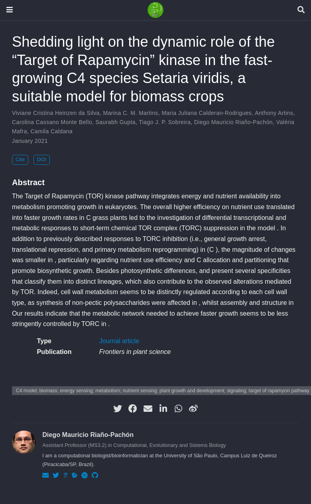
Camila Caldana (52, 131)
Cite (20, 159)
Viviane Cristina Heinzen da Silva (56, 113)
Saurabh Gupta (116, 122)
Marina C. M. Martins (130, 113)
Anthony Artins (274, 113)
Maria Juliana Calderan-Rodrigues (206, 113)
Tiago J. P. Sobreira (165, 122)
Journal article (119, 340)
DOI (41, 159)
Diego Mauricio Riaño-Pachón (233, 122)
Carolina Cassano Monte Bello (52, 122)
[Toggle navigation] (9, 9)
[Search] (301, 10)
